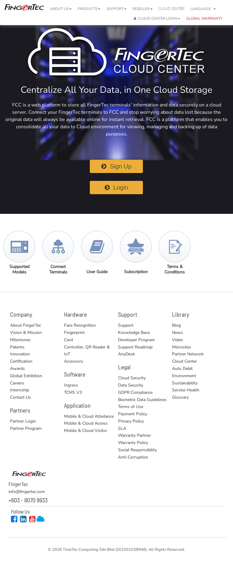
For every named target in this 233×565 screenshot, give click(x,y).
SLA (122, 428)
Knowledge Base (134, 332)
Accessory (73, 361)
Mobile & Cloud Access (86, 423)
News (177, 332)
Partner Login (23, 421)
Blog (176, 325)
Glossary (180, 397)
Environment (184, 376)
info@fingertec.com (26, 492)
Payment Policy (132, 414)
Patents (17, 347)
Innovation (20, 354)
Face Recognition (80, 325)
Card (68, 340)
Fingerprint (74, 332)
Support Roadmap (135, 347)
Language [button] (203, 8)
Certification (21, 361)
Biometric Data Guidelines (142, 400)
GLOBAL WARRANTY (204, 18)
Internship (19, 390)
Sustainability (185, 383)
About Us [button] (61, 8)
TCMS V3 (73, 392)
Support (125, 325)
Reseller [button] (143, 8)
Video (177, 340)
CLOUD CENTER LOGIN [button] (157, 18)
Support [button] (116, 8)
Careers (17, 383)
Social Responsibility (137, 450)
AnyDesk (126, 354)
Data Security (130, 385)
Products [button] (89, 8)
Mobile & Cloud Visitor (85, 430)
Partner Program (26, 428)
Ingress (71, 385)
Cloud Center (171, 9)
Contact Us (20, 397)
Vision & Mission (26, 332)
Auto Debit (182, 368)
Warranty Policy (133, 443)
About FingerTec (25, 325)
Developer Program (136, 340)
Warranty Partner (134, 435)
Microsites (181, 347)
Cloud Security (132, 378)
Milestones (20, 340)
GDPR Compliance (135, 392)
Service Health (185, 390)
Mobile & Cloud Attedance (89, 416)
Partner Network (188, 354)
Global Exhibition (26, 376)
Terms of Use (130, 407)
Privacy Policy (131, 421)
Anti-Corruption (133, 457)
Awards (17, 368)
